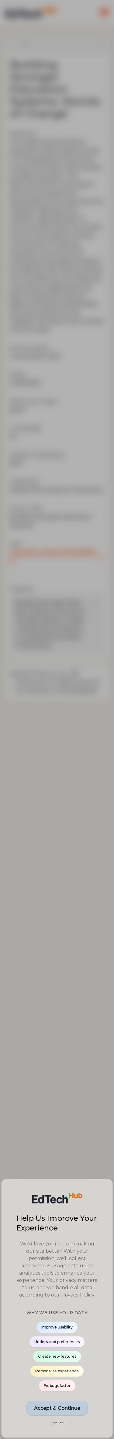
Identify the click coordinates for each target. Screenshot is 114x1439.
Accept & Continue (57, 1408)
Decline (57, 1422)
